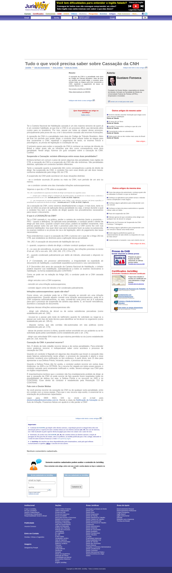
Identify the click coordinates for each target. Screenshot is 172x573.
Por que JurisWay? (31, 511)
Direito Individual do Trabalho (95, 517)
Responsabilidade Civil (93, 540)
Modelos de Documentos (63, 519)
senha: (31, 487)
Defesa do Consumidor (62, 542)
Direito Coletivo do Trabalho (95, 519)
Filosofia (119, 517)
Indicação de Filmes (61, 555)
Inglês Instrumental (123, 516)
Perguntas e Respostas (63, 523)
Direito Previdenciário (93, 533)
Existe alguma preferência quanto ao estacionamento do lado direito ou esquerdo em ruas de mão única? (125, 235)
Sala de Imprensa (61, 540)
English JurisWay (61, 562)
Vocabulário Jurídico (62, 538)
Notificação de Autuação (87, 400)
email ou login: (35, 480)
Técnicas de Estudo (123, 521)
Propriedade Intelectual (93, 538)
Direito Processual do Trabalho (96, 523)
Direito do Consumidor (93, 530)
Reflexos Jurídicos (61, 543)
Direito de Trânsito (71, 67)
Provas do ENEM (61, 516)
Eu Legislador (59, 533)
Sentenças (58, 550)
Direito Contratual (92, 550)
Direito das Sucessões (93, 543)
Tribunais (58, 545)
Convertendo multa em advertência (121, 131)
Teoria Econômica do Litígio (95, 554)
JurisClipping (59, 531)
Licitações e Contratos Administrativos (98, 547)
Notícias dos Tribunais (62, 528)
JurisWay (28, 67)
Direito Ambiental (91, 528)
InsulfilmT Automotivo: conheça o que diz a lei (125, 126)
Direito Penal (90, 512)
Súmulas (58, 552)
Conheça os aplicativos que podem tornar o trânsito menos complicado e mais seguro (126, 198)
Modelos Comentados (62, 521)
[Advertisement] (86, 39)
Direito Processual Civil (93, 521)
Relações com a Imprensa (125, 519)
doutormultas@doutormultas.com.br (42, 400)
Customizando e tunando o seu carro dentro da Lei (126, 240)
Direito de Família (92, 516)
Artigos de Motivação (62, 526)
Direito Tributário (91, 535)
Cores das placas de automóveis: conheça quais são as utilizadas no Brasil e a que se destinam (126, 193)
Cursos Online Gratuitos (63, 509)
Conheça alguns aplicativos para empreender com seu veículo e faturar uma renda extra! (125, 228)
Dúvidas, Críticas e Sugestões (34, 537)
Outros (88, 555)
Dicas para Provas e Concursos (65, 517)
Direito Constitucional (93, 549)
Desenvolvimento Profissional (126, 511)
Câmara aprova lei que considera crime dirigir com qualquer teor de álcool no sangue (125, 218)
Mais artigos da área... (138, 243)
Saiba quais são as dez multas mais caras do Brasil (127, 136)
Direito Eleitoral (91, 545)
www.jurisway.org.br (64, 438)
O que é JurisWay (30, 509)
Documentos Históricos (62, 559)
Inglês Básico (121, 514)
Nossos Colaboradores (32, 512)
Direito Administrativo (93, 526)
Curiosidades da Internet (63, 557)
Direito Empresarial (92, 514)
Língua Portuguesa (123, 512)
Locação (89, 536)
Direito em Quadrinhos (62, 554)
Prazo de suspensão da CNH (118, 213)
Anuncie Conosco (30, 526)
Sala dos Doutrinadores (42, 67)
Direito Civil (90, 511)
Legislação (58, 547)
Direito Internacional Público (95, 552)
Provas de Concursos (62, 514)
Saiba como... (86, 115)
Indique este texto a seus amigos (135, 68)
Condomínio (90, 524)
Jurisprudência (60, 549)
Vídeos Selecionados (62, 511)
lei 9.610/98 (41, 428)
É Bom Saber (59, 536)
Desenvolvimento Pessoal (125, 509)
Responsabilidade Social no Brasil (36, 516)
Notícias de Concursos (62, 530)
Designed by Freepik (31, 548)
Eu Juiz (57, 535)
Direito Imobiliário (92, 531)
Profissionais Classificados (33, 514)
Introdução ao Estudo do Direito (96, 509)
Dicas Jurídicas (58, 67)
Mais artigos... (141, 141)
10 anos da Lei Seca (116, 121)
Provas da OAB (60, 512)
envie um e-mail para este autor (122, 102)
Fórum (57, 561)
